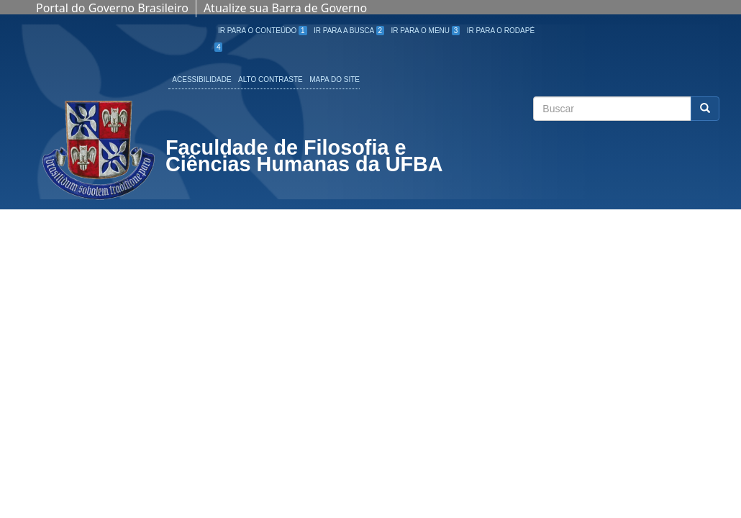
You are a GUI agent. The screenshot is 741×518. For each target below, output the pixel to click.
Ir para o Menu (425, 31)
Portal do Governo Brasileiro (112, 8)
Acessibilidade (201, 79)
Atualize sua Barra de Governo (285, 8)
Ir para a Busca (349, 31)
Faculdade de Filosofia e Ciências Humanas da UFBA (304, 158)
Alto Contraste (270, 79)
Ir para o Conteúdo (262, 31)
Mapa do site (334, 79)
